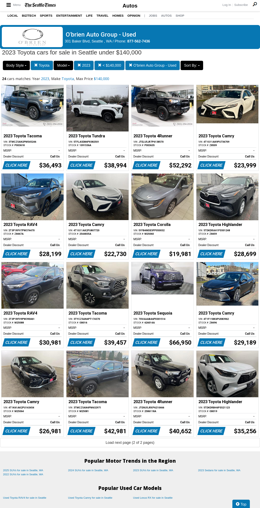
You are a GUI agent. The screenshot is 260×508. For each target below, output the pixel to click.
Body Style (16, 65)
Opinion (133, 15)
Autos (130, 6)
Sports (46, 15)
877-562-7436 (138, 41)
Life (89, 15)
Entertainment (69, 15)
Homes (118, 15)
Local (13, 15)
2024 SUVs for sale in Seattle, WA (88, 470)
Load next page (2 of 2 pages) (130, 443)
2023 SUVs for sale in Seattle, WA (153, 470)
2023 (83, 65)
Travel (102, 15)
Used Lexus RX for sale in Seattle (152, 497)
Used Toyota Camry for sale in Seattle (90, 497)
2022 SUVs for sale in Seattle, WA (23, 474)
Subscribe (241, 5)
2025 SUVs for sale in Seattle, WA (23, 470)
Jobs (153, 15)
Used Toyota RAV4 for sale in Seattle (24, 497)
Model (63, 65)
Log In (226, 5)
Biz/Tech (29, 15)
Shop (180, 15)
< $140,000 (109, 65)
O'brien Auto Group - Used (153, 65)
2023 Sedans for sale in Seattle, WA (219, 470)
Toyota (42, 65)
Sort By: (192, 65)
